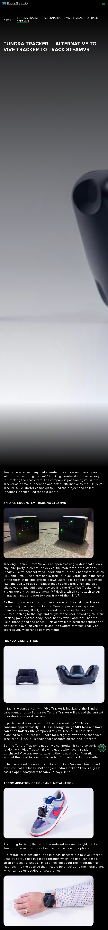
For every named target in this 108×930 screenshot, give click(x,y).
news (7, 19)
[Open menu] (103, 3)
